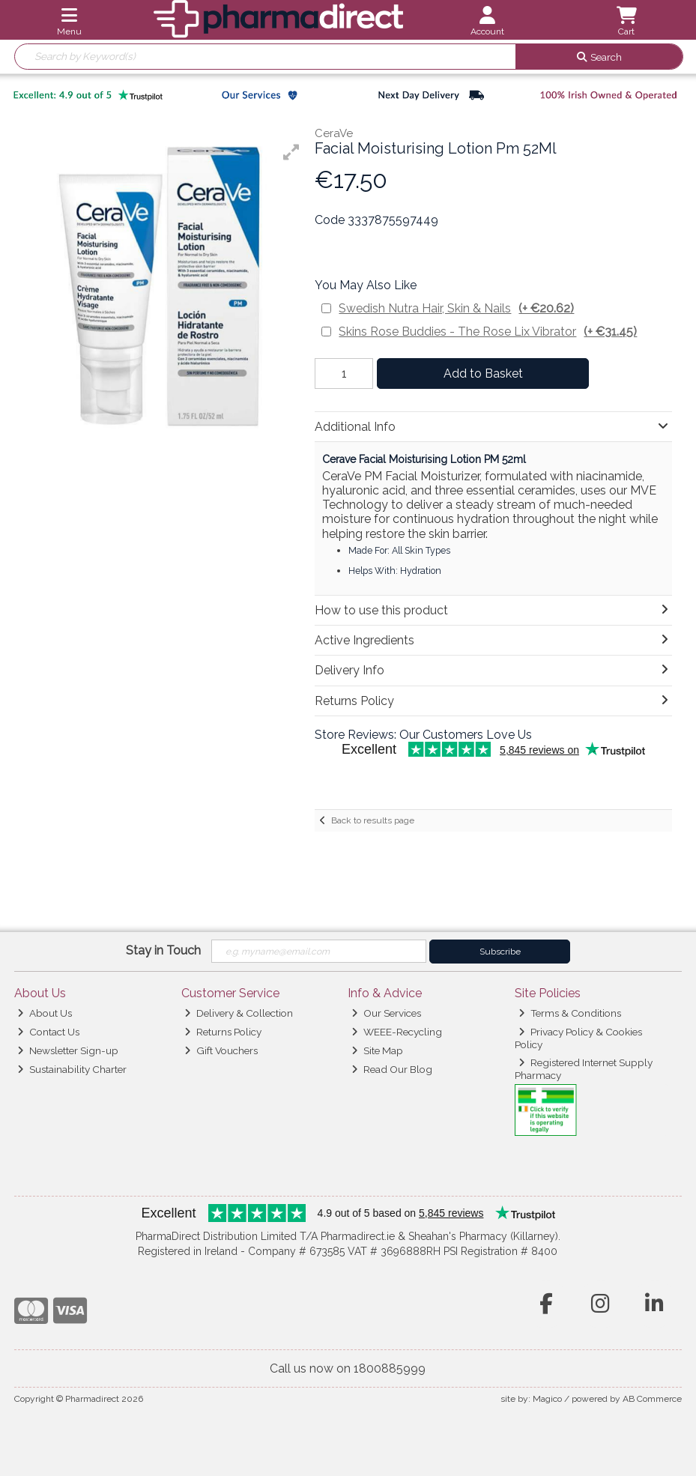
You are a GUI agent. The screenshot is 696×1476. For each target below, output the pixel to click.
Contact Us (48, 1032)
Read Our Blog (391, 1069)
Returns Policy (222, 1032)
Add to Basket (483, 373)
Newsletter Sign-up (67, 1050)
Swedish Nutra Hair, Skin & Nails (456, 308)
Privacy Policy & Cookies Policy (578, 1038)
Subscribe (500, 951)
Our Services (386, 1013)
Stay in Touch (163, 950)
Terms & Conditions (569, 1013)
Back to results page (372, 820)
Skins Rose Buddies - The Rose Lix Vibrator (488, 331)
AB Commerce (652, 1399)
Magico (547, 1399)
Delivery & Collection (238, 1013)
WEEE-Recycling (396, 1032)
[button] (291, 152)
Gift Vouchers (221, 1050)
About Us (44, 1013)
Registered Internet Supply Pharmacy (584, 1068)
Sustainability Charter (72, 1069)
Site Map (377, 1050)
